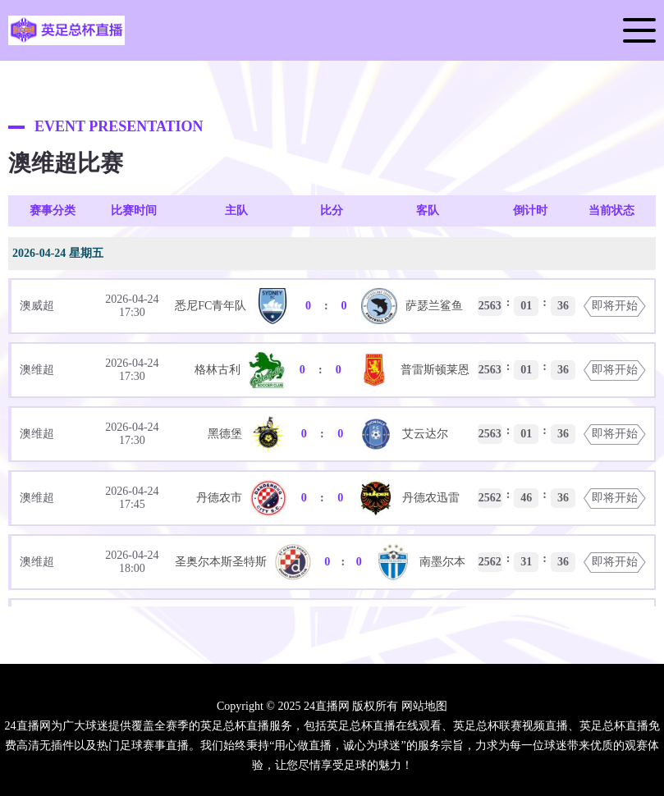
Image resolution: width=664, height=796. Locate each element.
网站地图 (424, 706)
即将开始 (615, 306)
